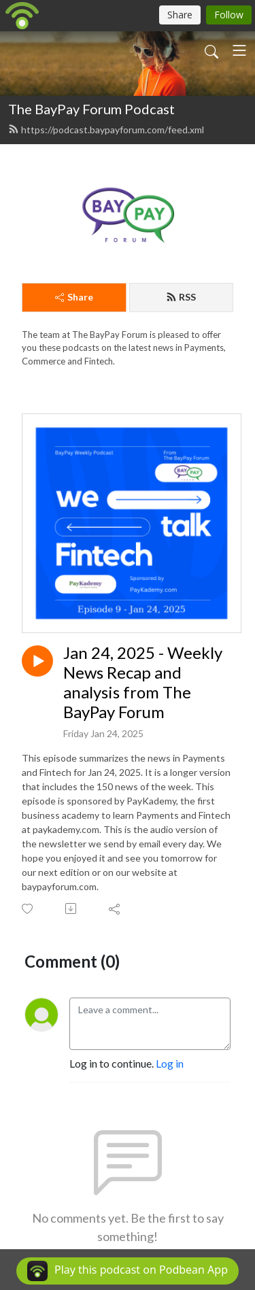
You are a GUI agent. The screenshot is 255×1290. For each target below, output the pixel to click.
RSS (181, 297)
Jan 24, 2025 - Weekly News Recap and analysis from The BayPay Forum (142, 682)
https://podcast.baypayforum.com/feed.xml (106, 129)
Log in (170, 1063)
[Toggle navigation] (239, 50)
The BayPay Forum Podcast (91, 109)
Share (74, 297)
